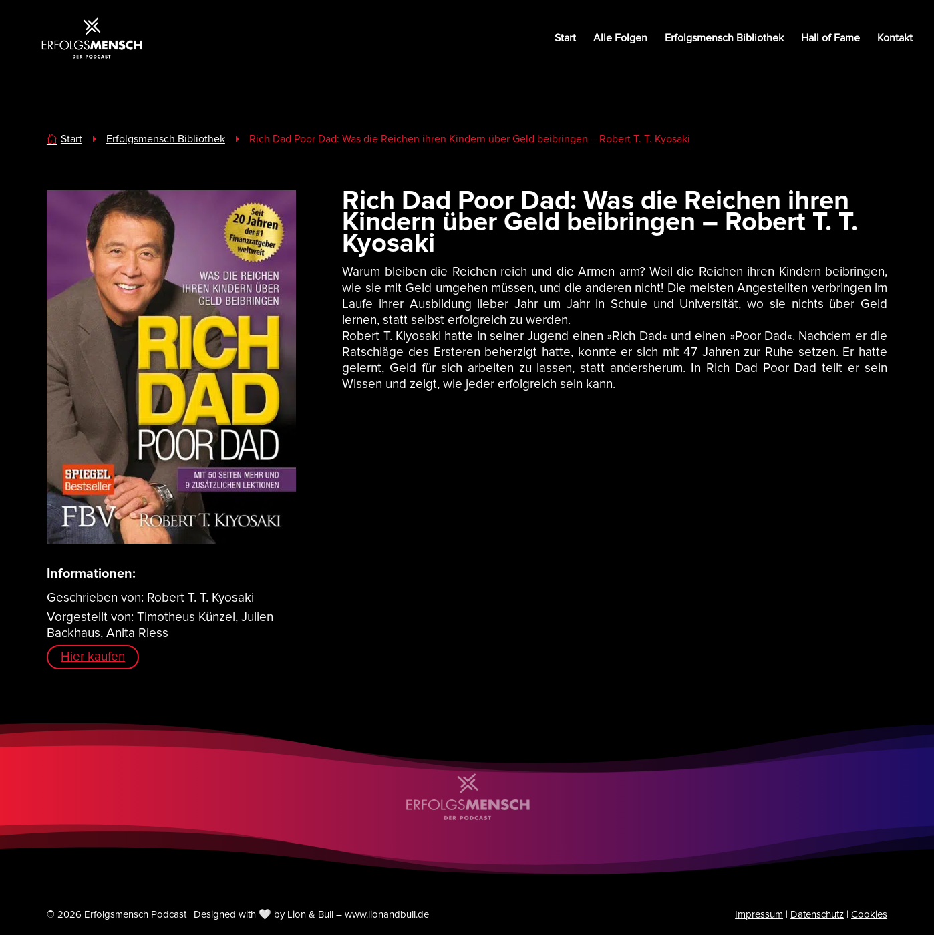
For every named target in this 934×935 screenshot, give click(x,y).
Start (565, 39)
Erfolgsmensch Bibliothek (724, 39)
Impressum (759, 914)
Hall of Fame (830, 39)
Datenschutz (817, 914)
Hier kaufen (93, 657)
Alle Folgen (620, 39)
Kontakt (895, 39)
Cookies (869, 914)
